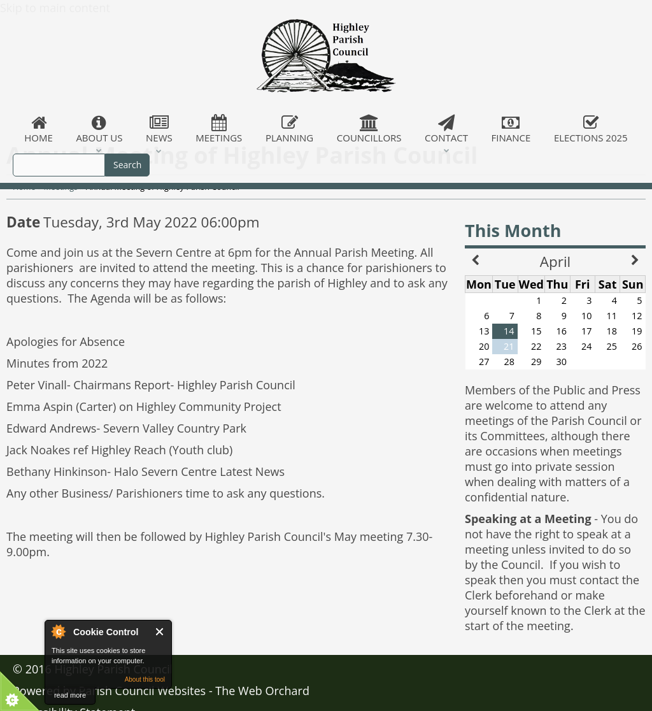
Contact (446, 129)
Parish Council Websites (142, 690)
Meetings (219, 129)
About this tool (145, 679)
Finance (510, 129)
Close (160, 632)
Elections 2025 (591, 129)
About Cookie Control (58, 631)
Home (38, 129)
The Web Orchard (262, 690)
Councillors (369, 129)
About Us (99, 129)
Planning (289, 129)
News (159, 129)
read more (70, 695)
